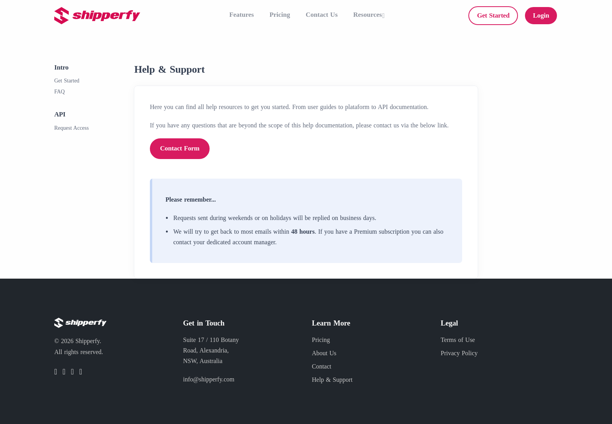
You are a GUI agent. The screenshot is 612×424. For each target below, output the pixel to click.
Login (541, 15)
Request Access (71, 128)
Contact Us (322, 14)
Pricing (279, 14)
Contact (321, 366)
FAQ (59, 92)
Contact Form (179, 148)
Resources (367, 14)
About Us (324, 353)
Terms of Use (458, 339)
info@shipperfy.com (208, 379)
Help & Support (332, 379)
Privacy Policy (459, 353)
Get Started (493, 15)
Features (241, 14)
